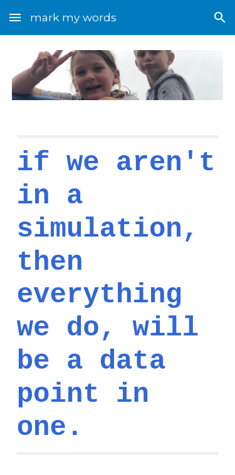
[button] (15, 17)
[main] (118, 295)
